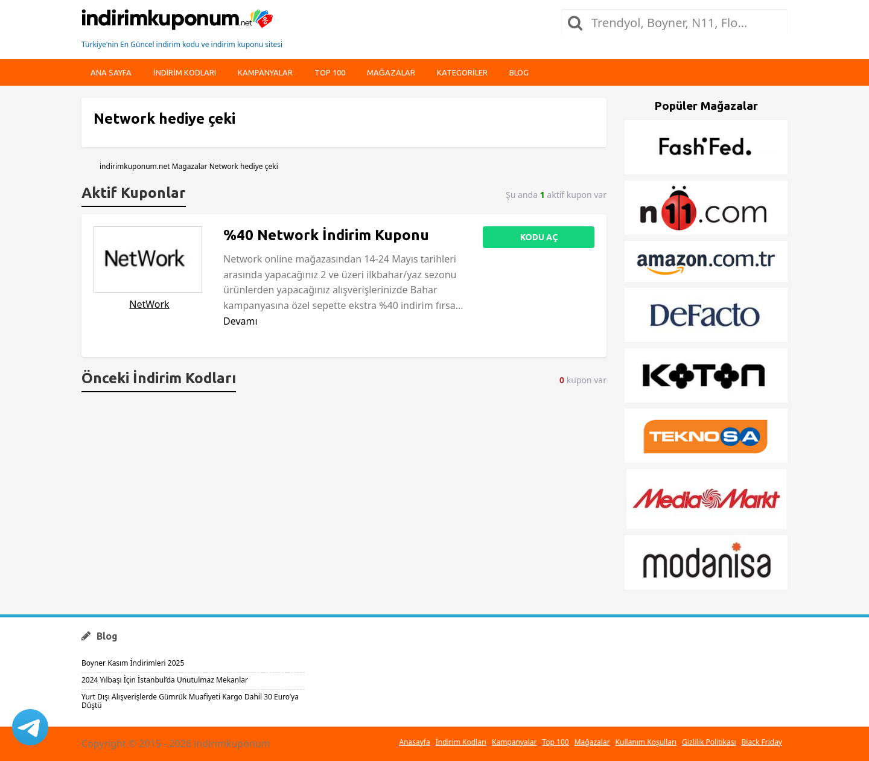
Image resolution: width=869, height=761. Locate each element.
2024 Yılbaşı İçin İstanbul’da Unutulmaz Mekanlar (164, 680)
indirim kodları (184, 72)
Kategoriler (462, 72)
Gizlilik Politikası (709, 742)
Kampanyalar (265, 72)
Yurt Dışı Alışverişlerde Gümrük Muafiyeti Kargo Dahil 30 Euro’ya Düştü (190, 701)
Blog (519, 72)
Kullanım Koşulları (646, 742)
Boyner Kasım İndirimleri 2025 (132, 663)
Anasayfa (414, 742)
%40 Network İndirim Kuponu (326, 235)
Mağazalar (391, 72)
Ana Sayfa (111, 72)
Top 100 (329, 72)
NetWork (149, 304)
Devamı (240, 321)
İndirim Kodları (461, 742)
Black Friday (762, 742)
